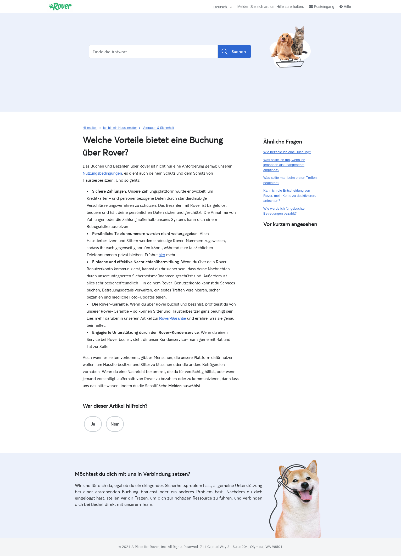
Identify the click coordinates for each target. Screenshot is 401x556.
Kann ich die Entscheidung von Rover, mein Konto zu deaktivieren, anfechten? (289, 195)
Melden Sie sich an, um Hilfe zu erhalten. (270, 6)
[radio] (93, 424)
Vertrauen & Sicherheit (158, 128)
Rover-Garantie (172, 318)
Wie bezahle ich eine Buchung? (287, 152)
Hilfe (345, 6)
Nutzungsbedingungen (102, 173)
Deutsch (220, 7)
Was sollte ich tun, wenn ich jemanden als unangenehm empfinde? (284, 165)
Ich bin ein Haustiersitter (120, 128)
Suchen (234, 51)
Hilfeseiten (90, 128)
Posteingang (321, 6)
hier (162, 255)
